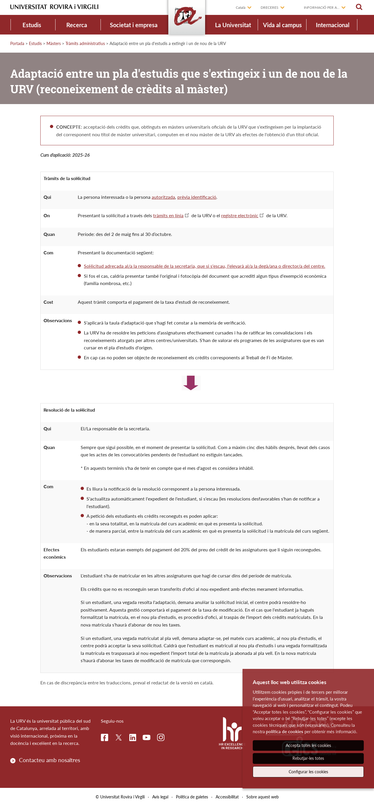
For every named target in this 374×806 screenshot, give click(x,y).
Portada (17, 43)
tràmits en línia (168, 215)
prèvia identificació (196, 197)
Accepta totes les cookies (308, 745)
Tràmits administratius (85, 43)
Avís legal (160, 796)
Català (240, 7)
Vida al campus (282, 24)
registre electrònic (239, 215)
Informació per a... (322, 7)
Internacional (332, 24)
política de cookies (284, 731)
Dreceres (269, 7)
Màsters (53, 43)
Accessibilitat (227, 796)
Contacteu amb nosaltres (49, 760)
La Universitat (233, 24)
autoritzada (163, 197)
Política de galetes (192, 796)
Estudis (31, 24)
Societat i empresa (133, 24)
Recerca (76, 24)
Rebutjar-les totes (308, 758)
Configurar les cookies (308, 771)
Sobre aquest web (262, 796)
